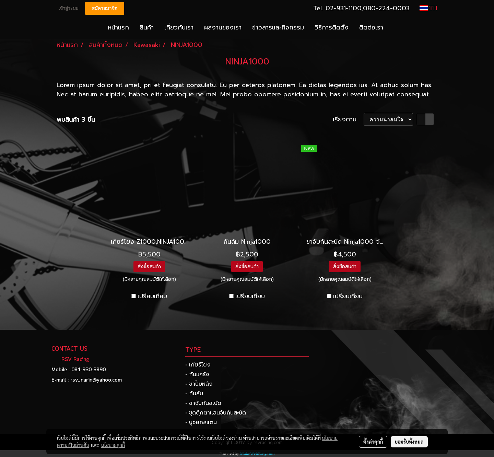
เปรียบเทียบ (152, 296)
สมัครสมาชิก (104, 8)
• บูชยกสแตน (201, 422)
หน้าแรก (118, 27)
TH (428, 8)
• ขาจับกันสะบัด (203, 403)
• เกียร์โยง (197, 365)
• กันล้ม (194, 393)
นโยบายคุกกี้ (113, 445)
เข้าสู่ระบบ (68, 8)
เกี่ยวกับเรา (178, 27)
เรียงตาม (348, 119)
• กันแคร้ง (197, 374)
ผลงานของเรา (223, 27)
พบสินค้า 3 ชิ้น (76, 119)
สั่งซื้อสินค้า (149, 266)
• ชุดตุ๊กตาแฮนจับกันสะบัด (215, 413)
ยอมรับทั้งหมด (409, 441)
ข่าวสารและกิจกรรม (278, 27)
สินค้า (147, 27)
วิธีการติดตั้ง (332, 27)
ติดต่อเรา (371, 27)
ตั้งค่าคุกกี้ (373, 441)
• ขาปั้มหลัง (198, 384)
